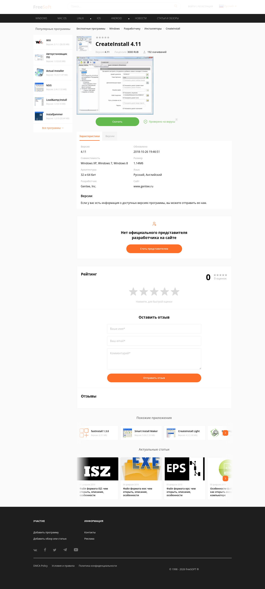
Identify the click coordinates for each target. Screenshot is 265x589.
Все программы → (53, 128)
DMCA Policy (40, 565)
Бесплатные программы (91, 28)
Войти (192, 6)
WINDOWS (41, 18)
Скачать (117, 121)
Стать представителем (154, 248)
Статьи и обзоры (168, 18)
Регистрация (205, 6)
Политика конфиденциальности (98, 565)
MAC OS (61, 18)
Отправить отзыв (154, 378)
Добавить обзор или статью (50, 538)
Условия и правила (63, 565)
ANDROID (116, 18)
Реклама (89, 538)
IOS (99, 18)
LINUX (80, 18)
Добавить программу (46, 532)
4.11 (103, 52)
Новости (141, 18)
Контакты (90, 532)
